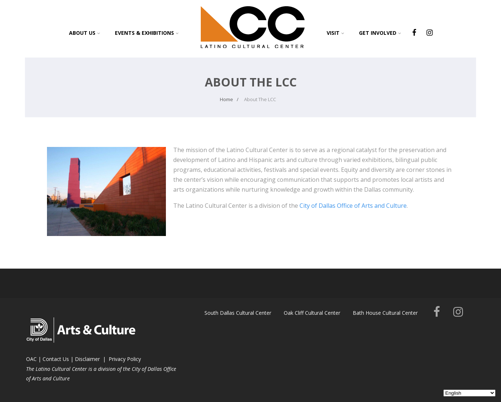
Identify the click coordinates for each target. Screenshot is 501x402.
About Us (84, 32)
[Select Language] (469, 393)
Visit (335, 32)
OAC (31, 358)
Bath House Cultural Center (385, 312)
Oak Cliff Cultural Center (312, 312)
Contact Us (56, 358)
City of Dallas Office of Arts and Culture (353, 206)
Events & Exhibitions (147, 32)
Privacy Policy (125, 358)
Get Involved (380, 32)
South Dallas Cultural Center (237, 312)
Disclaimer (87, 358)
